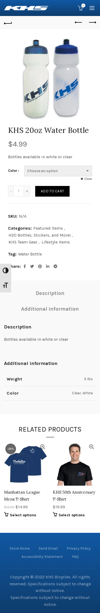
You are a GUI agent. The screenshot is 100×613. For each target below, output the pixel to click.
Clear (88, 179)
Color (12, 170)
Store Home (20, 548)
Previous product (79, 22)
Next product (92, 22)
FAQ (75, 556)
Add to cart (52, 191)
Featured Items (48, 228)
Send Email (48, 548)
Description (50, 293)
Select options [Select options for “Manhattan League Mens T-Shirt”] (23, 515)
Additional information (50, 309)
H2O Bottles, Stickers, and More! (40, 235)
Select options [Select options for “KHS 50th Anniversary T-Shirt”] (72, 515)
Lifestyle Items (56, 242)
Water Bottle (30, 254)
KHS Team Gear (23, 242)
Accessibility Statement (42, 556)
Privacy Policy (79, 548)
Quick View (42, 447)
